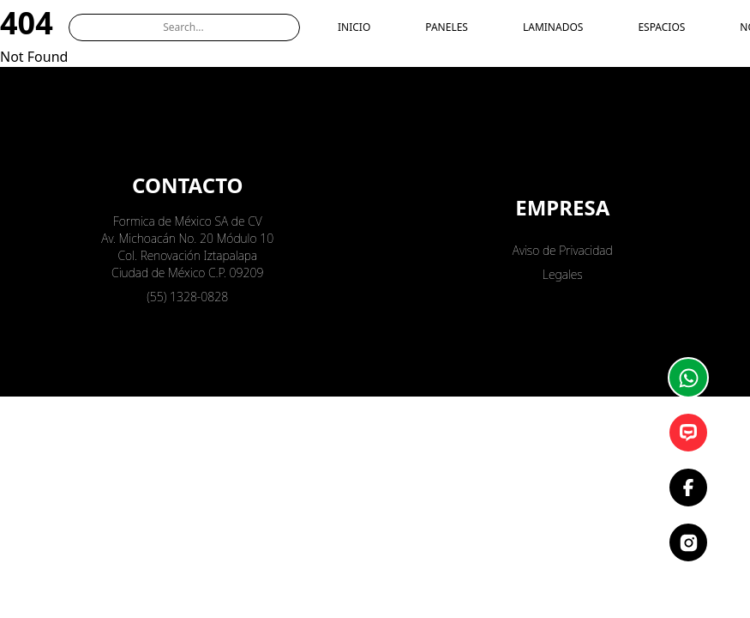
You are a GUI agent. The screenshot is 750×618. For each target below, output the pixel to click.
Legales (563, 274)
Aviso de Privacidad (563, 250)
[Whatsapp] (688, 377)
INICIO (354, 27)
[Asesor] (688, 432)
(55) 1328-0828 (187, 296)
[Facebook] (688, 487)
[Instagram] (688, 542)
